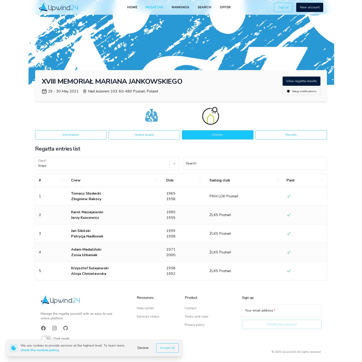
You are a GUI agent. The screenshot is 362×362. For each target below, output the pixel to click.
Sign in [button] (283, 7)
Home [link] (132, 7)
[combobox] (38, 165)
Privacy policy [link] (195, 325)
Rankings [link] (180, 7)
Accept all (167, 348)
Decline (143, 348)
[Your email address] (281, 312)
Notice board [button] (144, 135)
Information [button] (71, 135)
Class (41, 161)
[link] (59, 7)
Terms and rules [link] (196, 316)
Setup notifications (302, 91)
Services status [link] (148, 316)
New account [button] (310, 7)
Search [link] (204, 7)
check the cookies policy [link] (40, 350)
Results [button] (291, 135)
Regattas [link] (154, 7)
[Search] (255, 165)
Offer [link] (225, 7)
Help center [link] (145, 308)
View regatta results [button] (301, 81)
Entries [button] (218, 135)
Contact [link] (190, 308)
